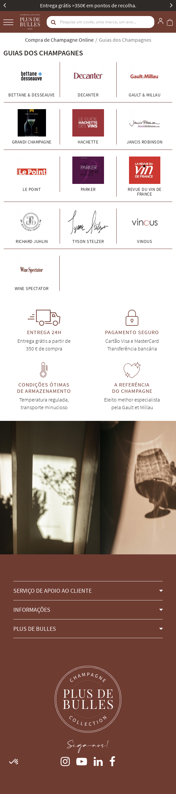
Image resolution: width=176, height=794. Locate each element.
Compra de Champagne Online (59, 39)
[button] (88, 590)
